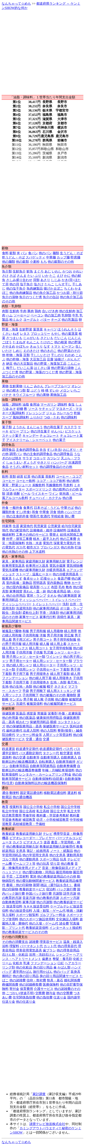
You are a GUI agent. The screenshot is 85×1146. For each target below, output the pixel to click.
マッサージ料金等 (29, 735)
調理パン (15, 454)
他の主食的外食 (17, 516)
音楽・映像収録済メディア (61, 868)
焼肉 (60, 512)
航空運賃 (66, 753)
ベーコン (37, 315)
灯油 (78, 547)
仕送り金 (59, 997)
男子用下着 (21, 673)
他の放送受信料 (20, 910)
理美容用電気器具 (29, 950)
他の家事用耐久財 (32, 570)
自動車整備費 (66, 766)
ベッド (45, 587)
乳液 (26, 963)
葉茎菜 (38, 329)
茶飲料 (50, 476)
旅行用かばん (43, 971)
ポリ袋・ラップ (71, 608)
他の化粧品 (24, 967)
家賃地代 (26, 526)
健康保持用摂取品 (49, 717)
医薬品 (21, 713)
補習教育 (28, 819)
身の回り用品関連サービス (59, 976)
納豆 (9, 363)
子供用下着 (21, 682)
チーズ (56, 319)
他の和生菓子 (53, 427)
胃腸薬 (42, 713)
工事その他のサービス (32, 534)
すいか (54, 390)
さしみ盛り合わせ (19, 280)
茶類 (12, 476)
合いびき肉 (50, 311)
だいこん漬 (25, 368)
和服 (25, 631)
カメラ (17, 842)
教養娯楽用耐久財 (29, 833)
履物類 (71, 695)
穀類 (12, 253)
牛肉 (23, 311)
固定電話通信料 (31, 793)
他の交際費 (64, 993)
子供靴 (49, 699)
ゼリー (14, 431)
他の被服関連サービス (60, 703)
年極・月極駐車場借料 (58, 770)
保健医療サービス (56, 726)
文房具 (21, 851)
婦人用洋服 (30, 644)
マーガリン (48, 404)
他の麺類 (8, 261)
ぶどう (35, 390)
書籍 (77, 885)
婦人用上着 (58, 644)
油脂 (25, 404)
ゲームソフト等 (24, 863)
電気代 (48, 543)
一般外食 (15, 507)
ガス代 (21, 547)
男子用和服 (38, 631)
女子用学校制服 (60, 648)
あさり (45, 280)
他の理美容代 (67, 946)
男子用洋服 (55, 635)
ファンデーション (44, 963)
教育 (5, 807)
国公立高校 (27, 811)
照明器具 (39, 582)
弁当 (43, 449)
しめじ (17, 350)
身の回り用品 (43, 967)
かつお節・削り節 (70, 292)
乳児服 (48, 652)
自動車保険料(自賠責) (48, 778)
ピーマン (68, 346)
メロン (65, 390)
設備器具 (73, 530)
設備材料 (59, 530)
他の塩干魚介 (16, 288)
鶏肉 (38, 311)
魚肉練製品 (34, 288)
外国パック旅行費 (39, 893)
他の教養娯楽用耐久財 (22, 846)
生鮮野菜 (25, 329)
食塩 (71, 404)
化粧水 (17, 963)
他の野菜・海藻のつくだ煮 (38, 372)
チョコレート (49, 435)
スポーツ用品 (49, 859)
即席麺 (75, 257)
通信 (5, 793)
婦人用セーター (44, 665)
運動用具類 (74, 855)
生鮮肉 (14, 311)
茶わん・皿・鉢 (34, 591)
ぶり (38, 275)
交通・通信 (34, 739)
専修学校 (28, 815)
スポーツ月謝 (69, 898)
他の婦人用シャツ (19, 665)
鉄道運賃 (8, 749)
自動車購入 (69, 757)
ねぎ (16, 333)
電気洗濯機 (10, 570)
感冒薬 (31, 713)
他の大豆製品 (23, 363)
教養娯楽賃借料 (37, 927)
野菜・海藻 (10, 329)
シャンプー (64, 954)
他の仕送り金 (25, 1001)
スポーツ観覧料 (27, 915)
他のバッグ (61, 971)
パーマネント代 (31, 946)
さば (12, 275)
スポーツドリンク (39, 489)
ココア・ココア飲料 (51, 481)
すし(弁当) (54, 449)
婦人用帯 (70, 631)
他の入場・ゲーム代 (43, 923)
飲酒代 (45, 516)
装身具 (75, 971)
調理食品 (8, 449)
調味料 (62, 404)
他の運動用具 (29, 859)
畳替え (54, 534)
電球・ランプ (36, 595)
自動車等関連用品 (43, 766)
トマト (56, 346)
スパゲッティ (35, 257)
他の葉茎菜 (70, 333)
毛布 (61, 587)
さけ (5, 275)
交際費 (40, 993)
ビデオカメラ (33, 842)
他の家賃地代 (19, 530)
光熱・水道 (34, 543)
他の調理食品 (63, 454)
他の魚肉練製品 (20, 292)
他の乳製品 (70, 319)
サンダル (15, 699)
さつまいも (14, 338)
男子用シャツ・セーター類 (25, 656)
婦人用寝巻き (62, 678)
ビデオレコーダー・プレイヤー (32, 838)
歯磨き (47, 959)
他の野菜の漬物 (62, 368)
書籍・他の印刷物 (19, 885)
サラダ (27, 458)
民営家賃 (40, 526)
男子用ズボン (22, 639)
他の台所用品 (16, 595)
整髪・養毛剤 (62, 959)
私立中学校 (10, 811)
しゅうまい (14, 462)
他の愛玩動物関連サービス (35, 880)
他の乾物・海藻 (17, 359)
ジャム (51, 413)
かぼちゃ (22, 346)
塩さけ (39, 284)
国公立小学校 (33, 807)
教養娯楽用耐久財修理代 (57, 846)
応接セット (48, 578)
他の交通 (19, 757)
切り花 (55, 863)
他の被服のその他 (53, 695)
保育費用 (26, 989)
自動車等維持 (65, 761)
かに (67, 275)
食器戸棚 (64, 578)
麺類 (56, 253)
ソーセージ (21, 315)
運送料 (72, 793)
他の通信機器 (22, 797)
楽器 (47, 842)
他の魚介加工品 (44, 292)
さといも (46, 338)
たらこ (49, 284)
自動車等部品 (19, 766)
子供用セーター (47, 669)
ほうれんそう (67, 329)
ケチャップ (47, 408)
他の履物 (61, 699)
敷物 (67, 582)
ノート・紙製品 (61, 851)
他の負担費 (44, 997)
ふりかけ (36, 417)
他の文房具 (57, 855)
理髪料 (14, 946)
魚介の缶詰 (51, 297)
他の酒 (67, 498)
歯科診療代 (14, 730)
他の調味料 (69, 417)
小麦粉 (35, 261)
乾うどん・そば (13, 257)
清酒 (9, 493)
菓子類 (7, 427)
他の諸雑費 (17, 980)
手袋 (25, 691)
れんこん (33, 342)
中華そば (67, 507)
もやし (56, 333)
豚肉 (30, 311)
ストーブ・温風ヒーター (34, 574)
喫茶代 (35, 516)
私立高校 (42, 811)
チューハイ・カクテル (45, 498)
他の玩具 (42, 863)
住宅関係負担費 (24, 997)
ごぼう (7, 342)
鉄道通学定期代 (27, 749)
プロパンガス (50, 547)
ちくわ (69, 288)
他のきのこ (48, 350)
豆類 (26, 355)
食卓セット (31, 578)
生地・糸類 (58, 682)
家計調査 (39, 1094)
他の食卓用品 (56, 591)
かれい (78, 271)
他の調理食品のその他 (56, 466)
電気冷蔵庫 (57, 565)
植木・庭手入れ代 (46, 539)
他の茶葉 (37, 476)
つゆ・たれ (52, 417)
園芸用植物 (64, 872)
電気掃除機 (74, 565)
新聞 (36, 885)
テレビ (48, 833)
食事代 (28, 507)
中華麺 (51, 257)
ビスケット (73, 431)
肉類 (5, 311)
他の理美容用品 (68, 950)
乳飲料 (68, 485)
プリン (25, 431)
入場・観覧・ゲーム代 (49, 910)
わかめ (70, 355)
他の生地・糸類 (20, 686)
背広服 (69, 635)
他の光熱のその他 (15, 551)
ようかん (19, 427)
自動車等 (33, 757)
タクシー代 (51, 753)
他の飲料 (72, 481)
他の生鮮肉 (67, 311)
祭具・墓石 (55, 980)
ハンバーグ (59, 462)
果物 (5, 386)
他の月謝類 (44, 902)
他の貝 (14, 284)
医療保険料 (51, 984)
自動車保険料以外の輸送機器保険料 (41, 783)
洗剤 (65, 604)
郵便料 (14, 793)
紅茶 (27, 476)
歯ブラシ (49, 950)
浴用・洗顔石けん (42, 954)
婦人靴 (39, 699)
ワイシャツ (54, 656)
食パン (33, 253)
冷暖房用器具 (56, 570)
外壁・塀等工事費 (19, 539)
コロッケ (39, 458)
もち (43, 261)
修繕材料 (8, 534)
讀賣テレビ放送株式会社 (47, 1124)
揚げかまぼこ (53, 288)
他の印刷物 (10, 889)
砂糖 (20, 408)
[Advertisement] (42, 52)
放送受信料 (14, 906)
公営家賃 (54, 526)
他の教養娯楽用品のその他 (56, 876)
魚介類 (7, 271)
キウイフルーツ (24, 394)
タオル (52, 595)
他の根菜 (60, 342)
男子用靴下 (38, 691)
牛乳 (75, 315)
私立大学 (73, 811)
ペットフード (12, 872)
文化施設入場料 (67, 919)
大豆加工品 (38, 359)
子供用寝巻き (39, 682)
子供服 (38, 652)
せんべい (57, 431)
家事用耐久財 (56, 561)
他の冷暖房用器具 (66, 574)
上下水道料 (37, 551)
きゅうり (36, 346)
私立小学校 (52, 807)
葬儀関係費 (10, 984)
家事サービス (29, 617)
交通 (46, 739)
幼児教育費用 (12, 815)
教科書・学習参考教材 (52, 815)
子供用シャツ (25, 669)
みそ (12, 408)
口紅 (60, 963)
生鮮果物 (15, 386)
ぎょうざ (29, 462)
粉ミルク (15, 319)
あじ (47, 271)
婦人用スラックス (15, 648)
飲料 (5, 476)
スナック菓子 (12, 435)
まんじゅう (34, 427)
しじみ (56, 280)
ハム (9, 315)
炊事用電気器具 (13, 565)
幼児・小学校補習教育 (52, 819)
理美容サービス (51, 942)
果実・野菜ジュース (16, 485)
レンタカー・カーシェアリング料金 (45, 774)
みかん (39, 386)
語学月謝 (69, 893)
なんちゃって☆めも (16, 3)
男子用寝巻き (39, 673)
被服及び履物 (12, 631)
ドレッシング (35, 413)
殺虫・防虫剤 (12, 612)
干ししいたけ (40, 355)
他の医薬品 (27, 717)
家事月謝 (28, 902)
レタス (25, 333)
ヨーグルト (31, 319)
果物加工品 (58, 394)
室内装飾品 (55, 582)
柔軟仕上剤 (30, 612)
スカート (73, 644)
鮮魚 (29, 271)
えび (60, 275)
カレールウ (65, 413)
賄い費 (70, 516)
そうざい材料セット (24, 466)
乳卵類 (66, 315)
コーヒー (8, 481)
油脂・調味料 (12, 404)
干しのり (57, 355)
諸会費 (64, 923)
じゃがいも (31, 338)
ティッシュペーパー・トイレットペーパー (50, 600)
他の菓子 (59, 440)
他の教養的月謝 (47, 898)
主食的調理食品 (27, 449)
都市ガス (33, 547)
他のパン (45, 253)
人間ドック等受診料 (57, 735)
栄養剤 (52, 713)
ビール (26, 493)
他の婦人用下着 (40, 678)
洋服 (43, 635)
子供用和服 (30, 635)
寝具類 (35, 587)
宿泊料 (51, 889)
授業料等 (15, 807)
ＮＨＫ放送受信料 (36, 906)
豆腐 (50, 359)
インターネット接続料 (65, 927)
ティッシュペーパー (16, 604)
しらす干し (63, 284)
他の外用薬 (10, 717)
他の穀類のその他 (61, 261)
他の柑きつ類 (16, 390)
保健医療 (8, 713)
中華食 (44, 512)
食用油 (35, 404)
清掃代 (61, 617)
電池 (33, 876)
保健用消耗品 (39, 722)
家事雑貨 (15, 591)
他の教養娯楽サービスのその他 (25, 932)
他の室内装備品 (17, 587)
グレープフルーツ (57, 386)
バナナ (7, 394)
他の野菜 (74, 342)
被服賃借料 (34, 703)
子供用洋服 (24, 652)
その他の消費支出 (15, 942)
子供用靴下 (30, 695)
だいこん (60, 338)
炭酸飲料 (38, 485)
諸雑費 (34, 942)
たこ (52, 275)
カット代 (50, 946)
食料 (5, 253)
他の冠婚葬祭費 (30, 984)
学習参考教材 (12, 819)
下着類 (65, 669)
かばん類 (64, 967)
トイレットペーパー (47, 604)
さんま (21, 275)
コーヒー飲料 (25, 481)
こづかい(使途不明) (20, 993)
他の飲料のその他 (66, 489)
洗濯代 (21, 703)
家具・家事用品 (13, 561)
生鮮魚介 (19, 271)
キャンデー (30, 435)
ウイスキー (39, 493)
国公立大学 (58, 811)
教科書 (74, 815)
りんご (28, 386)
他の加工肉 (52, 315)
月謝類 (57, 893)
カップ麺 (63, 257)
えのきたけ (31, 350)
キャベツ (50, 329)
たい (30, 275)
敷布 (69, 587)
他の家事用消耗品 (46, 608)
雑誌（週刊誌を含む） (56, 885)
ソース (33, 408)
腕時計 (7, 976)
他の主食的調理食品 (38, 454)
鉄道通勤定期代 (51, 749)
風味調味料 (21, 417)
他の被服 (39, 686)
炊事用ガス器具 (37, 565)
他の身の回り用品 (26, 976)
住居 (16, 526)
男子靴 (28, 699)
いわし (57, 271)
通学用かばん (22, 971)
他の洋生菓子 (40, 431)
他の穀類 (22, 261)
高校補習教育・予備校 (29, 824)
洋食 (53, 512)
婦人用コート (39, 648)
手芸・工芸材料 (17, 876)
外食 (5, 507)
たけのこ (46, 342)
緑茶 (20, 476)
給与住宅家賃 (71, 526)
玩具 (63, 859)
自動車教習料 (12, 902)
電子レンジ (74, 561)
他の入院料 (48, 730)
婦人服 (44, 644)
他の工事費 (68, 539)
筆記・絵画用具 (37, 851)
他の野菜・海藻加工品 (50, 363)
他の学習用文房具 (35, 855)
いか (45, 275)
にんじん (74, 338)
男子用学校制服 (64, 639)
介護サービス (43, 989)
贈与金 (51, 993)
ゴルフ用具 (10, 859)
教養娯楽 (8, 833)
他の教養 (67, 863)
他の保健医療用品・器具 (24, 726)
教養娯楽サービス (32, 889)
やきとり (43, 462)
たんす (17, 578)
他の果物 (42, 394)
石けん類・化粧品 (15, 954)
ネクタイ (60, 686)
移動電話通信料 (55, 793)
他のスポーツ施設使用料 (37, 919)
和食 (35, 512)
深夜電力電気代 (64, 543)
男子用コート (43, 639)
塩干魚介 (26, 284)
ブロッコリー (40, 333)
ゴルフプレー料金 (53, 915)
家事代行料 (48, 617)
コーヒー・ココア (69, 476)
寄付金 (14, 989)
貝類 (36, 280)
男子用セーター (20, 661)
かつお (67, 271)
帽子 (50, 686)
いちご (75, 390)
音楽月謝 (28, 898)
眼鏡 (53, 722)
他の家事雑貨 (67, 595)
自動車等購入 (50, 757)
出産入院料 (31, 730)
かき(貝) (68, 280)
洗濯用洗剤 (24, 608)
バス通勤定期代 (30, 753)
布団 (54, 587)
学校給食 (57, 516)
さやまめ (8, 346)
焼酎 (16, 493)
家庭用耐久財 (35, 561)
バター (45, 319)
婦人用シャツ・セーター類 (52, 661)
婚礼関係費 (72, 980)
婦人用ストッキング (61, 691)
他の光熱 (67, 547)
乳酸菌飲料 (54, 485)
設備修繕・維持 (41, 530)
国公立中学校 (70, 807)
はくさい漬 (42, 368)
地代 (5, 530)
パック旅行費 (66, 889)
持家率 (7, 526)
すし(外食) (23, 512)
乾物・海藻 (14, 355)
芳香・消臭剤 (49, 612)
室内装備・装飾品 (19, 582)
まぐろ (39, 271)
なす (47, 346)
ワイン (53, 493)
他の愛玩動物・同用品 (38, 872)
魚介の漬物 (10, 297)
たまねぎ (19, 342)
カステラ (70, 427)
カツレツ (53, 458)
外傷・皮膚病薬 (69, 713)
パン (24, 253)
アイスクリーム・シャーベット (29, 440)
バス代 (68, 749)
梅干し (11, 368)
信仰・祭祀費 (36, 980)
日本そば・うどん (47, 507)
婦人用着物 (55, 631)
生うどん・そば (71, 253)
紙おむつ (22, 722)
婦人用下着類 (60, 673)
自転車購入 (47, 761)
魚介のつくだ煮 (30, 297)
